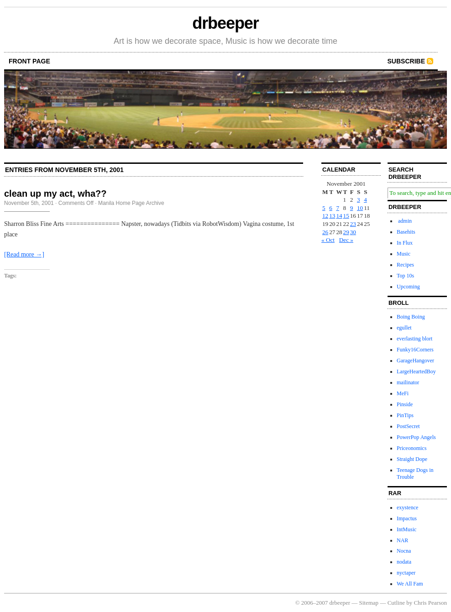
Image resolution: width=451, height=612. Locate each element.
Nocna (404, 551)
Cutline (396, 602)
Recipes (405, 265)
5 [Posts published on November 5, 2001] (323, 207)
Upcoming (408, 286)
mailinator (408, 382)
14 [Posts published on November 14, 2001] (339, 215)
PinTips (405, 415)
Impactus (407, 518)
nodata (404, 562)
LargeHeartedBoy (416, 371)
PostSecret (408, 426)
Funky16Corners (415, 349)
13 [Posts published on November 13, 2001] (332, 215)
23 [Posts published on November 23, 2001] (353, 223)
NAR (402, 540)
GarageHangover (415, 360)
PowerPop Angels (416, 437)
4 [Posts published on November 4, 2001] (365, 199)
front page (29, 61)
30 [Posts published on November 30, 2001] (353, 232)
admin (404, 221)
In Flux (405, 243)
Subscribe (406, 61)
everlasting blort (414, 338)
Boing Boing (411, 317)
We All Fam (410, 584)
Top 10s (405, 275)
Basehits (406, 232)
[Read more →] (24, 254)
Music (403, 254)
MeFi (403, 393)
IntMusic (406, 529)
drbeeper (225, 23)
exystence (407, 507)
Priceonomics (411, 448)
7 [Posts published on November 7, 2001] (337, 207)
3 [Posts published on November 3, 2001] (358, 199)
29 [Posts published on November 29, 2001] (346, 232)
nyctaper (406, 573)
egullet (404, 327)
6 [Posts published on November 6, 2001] (330, 207)
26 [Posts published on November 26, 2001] (325, 232)
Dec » (346, 239)
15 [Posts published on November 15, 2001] (346, 215)
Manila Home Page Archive (131, 203)
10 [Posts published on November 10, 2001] (360, 207)
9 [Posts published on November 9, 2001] (351, 207)
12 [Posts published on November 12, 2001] (325, 215)
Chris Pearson (430, 602)
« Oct (328, 239)
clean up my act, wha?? (55, 193)
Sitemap (369, 602)
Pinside (405, 404)
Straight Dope (412, 459)
